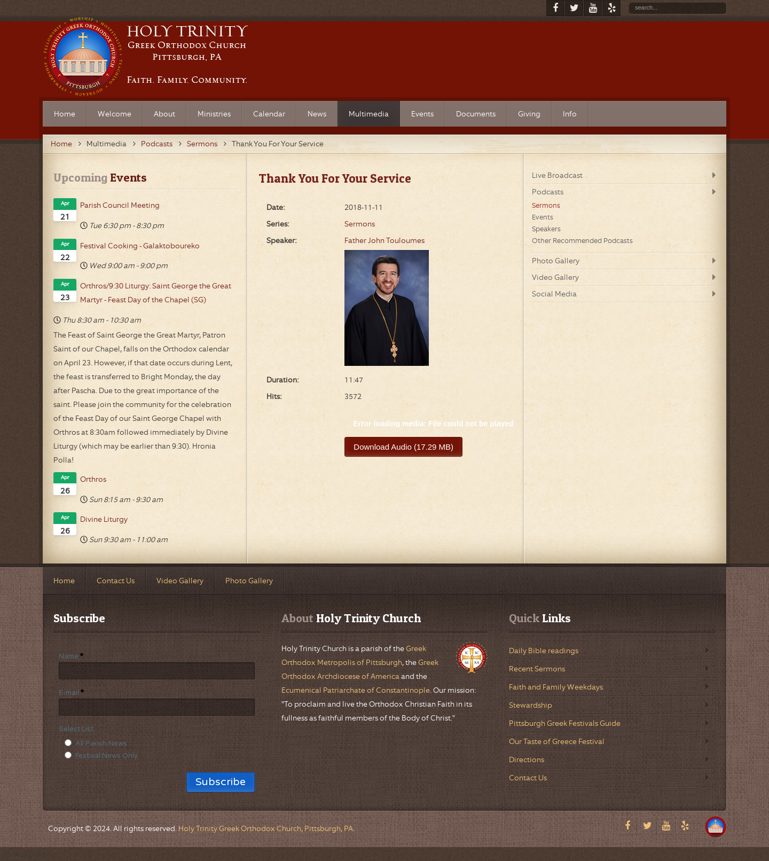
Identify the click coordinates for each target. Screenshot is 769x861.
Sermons (202, 143)
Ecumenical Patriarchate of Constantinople (355, 690)
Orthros (93, 479)
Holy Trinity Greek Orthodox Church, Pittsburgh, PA (265, 828)
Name (69, 656)
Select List (76, 729)
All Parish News (101, 743)
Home (61, 143)
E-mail (69, 692)
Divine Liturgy (104, 519)
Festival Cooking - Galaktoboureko (140, 246)
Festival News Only (106, 756)
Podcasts (156, 143)
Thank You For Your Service (334, 178)
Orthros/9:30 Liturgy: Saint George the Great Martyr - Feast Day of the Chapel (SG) (155, 292)
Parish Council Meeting (120, 205)
